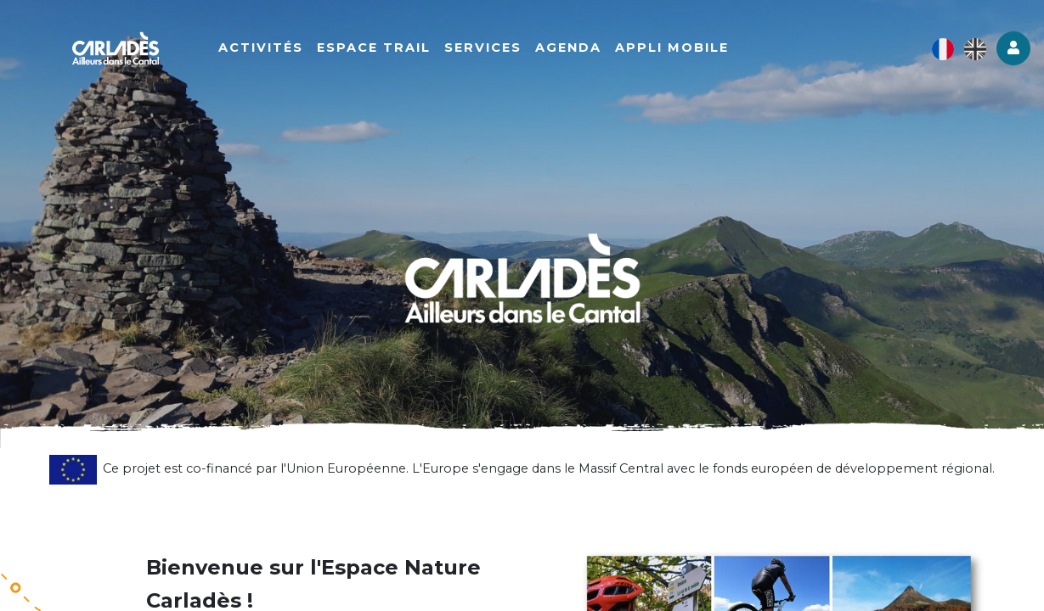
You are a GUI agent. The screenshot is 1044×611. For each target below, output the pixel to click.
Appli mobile (678, 48)
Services (489, 48)
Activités (266, 48)
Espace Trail (380, 48)
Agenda (574, 48)
